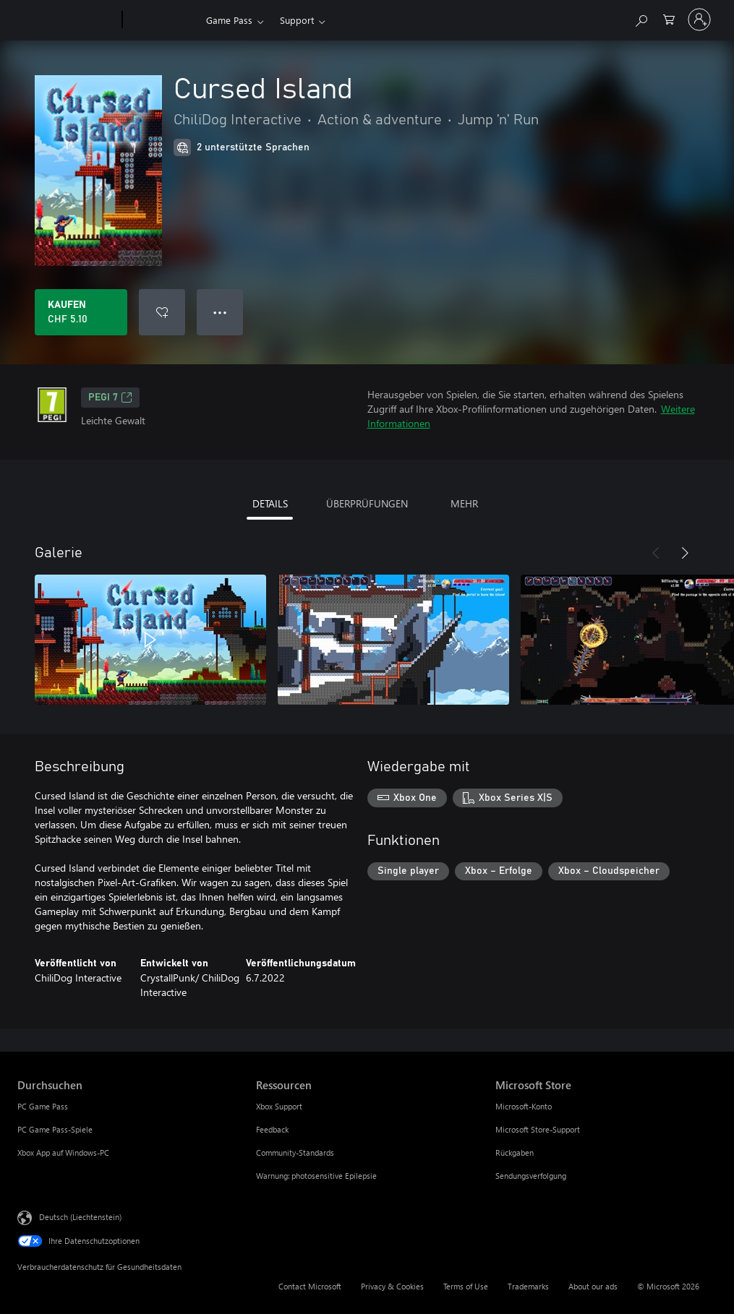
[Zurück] (655, 553)
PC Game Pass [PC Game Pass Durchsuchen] (42, 1106)
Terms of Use (465, 1286)
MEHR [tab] (464, 503)
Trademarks (528, 1286)
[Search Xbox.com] (641, 18)
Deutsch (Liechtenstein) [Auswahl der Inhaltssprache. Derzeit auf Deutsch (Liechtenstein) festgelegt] (80, 1216)
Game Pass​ (229, 20)
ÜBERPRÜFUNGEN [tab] (367, 503)
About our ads (593, 1286)
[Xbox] (162, 20)
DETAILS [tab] (270, 503)
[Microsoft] (66, 20)
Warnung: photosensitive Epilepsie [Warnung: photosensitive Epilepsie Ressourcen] (316, 1175)
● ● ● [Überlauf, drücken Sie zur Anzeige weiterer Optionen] (220, 312)
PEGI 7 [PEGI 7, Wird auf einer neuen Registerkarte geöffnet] (110, 397)
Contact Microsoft (309, 1286)
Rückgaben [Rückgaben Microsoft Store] (514, 1152)
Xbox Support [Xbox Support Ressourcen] (279, 1106)
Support (297, 20)
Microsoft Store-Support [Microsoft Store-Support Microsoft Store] (537, 1129)
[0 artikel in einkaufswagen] (669, 18)
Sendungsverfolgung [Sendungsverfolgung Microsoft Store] (530, 1175)
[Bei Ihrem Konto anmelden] (699, 19)
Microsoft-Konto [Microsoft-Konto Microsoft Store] (523, 1106)
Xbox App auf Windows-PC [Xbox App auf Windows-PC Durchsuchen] (63, 1152)
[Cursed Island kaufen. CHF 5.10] (81, 312)
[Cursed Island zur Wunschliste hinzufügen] (162, 312)
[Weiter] (684, 553)
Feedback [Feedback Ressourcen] (272, 1129)
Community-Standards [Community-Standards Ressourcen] (295, 1152)
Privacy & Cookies (392, 1286)
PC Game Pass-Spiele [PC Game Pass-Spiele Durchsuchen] (55, 1129)
